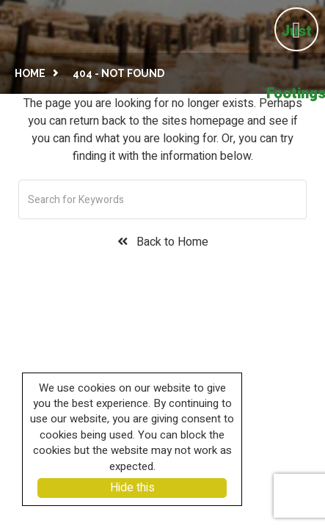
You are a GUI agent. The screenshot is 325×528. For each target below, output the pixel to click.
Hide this (132, 487)
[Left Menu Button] (294, 27)
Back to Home (162, 242)
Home (30, 73)
